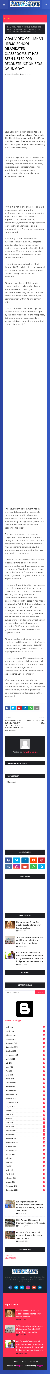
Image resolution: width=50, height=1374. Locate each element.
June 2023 (25, 1162)
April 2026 (25, 1027)
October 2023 (25, 1146)
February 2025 (25, 1083)
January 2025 (25, 1087)
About (24, 1361)
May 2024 (25, 1119)
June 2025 (25, 1067)
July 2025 (25, 1063)
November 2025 (25, 1047)
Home (9, 27)
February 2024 (25, 1130)
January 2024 (25, 1134)
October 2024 (25, 1099)
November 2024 (25, 1095)
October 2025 (25, 1051)
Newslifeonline (13, 74)
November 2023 (25, 1142)
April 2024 (25, 1122)
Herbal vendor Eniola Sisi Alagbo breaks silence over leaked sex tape (28, 925)
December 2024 (25, 1091)
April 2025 (25, 1075)
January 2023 (25, 1182)
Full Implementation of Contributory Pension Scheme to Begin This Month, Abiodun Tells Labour (29, 1206)
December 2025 (25, 1043)
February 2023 (25, 1178)
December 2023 (25, 1138)
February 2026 (25, 1035)
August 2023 (25, 1154)
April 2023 (25, 1170)
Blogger (40, 1366)
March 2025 (25, 1079)
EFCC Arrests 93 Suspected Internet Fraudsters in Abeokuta (30, 1221)
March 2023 (25, 1174)
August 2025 (25, 1059)
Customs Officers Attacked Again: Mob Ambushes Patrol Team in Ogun (29, 1235)
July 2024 (25, 1111)
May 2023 (25, 1166)
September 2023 (25, 1150)
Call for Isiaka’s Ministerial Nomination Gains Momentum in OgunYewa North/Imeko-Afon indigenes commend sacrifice (30, 957)
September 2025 (25, 1055)
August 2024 (25, 1107)
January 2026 (25, 1039)
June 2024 (25, 1115)
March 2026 (25, 1031)
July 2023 (25, 1158)
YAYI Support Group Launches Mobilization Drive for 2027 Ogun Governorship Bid (29, 940)
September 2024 (25, 1103)
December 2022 (25, 1186)
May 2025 (25, 1071)
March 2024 (25, 1126)
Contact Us (34, 1361)
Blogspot (19, 1366)
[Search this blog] (20, 992)
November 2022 (25, 1190)
